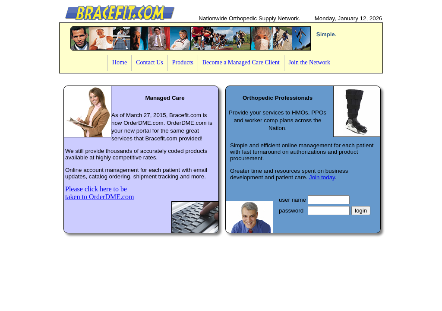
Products (182, 62)
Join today (322, 177)
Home (119, 62)
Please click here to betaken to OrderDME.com (99, 192)
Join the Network (309, 62)
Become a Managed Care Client (241, 62)
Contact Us (149, 62)
